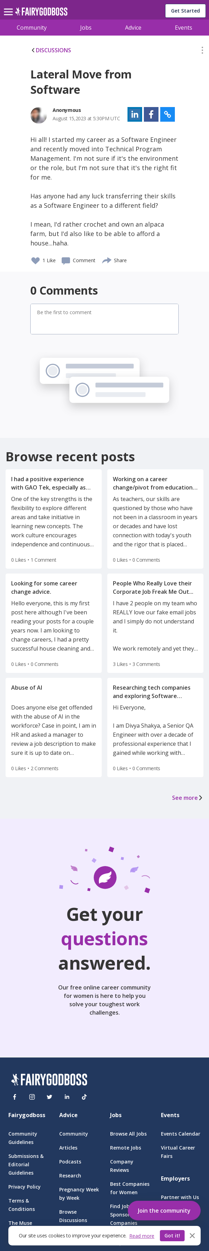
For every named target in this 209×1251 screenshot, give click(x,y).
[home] (41, 13)
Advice (133, 27)
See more (187, 797)
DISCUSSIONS (50, 50)
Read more (141, 1236)
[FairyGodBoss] (49, 1081)
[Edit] (202, 51)
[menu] (9, 6)
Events (183, 27)
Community (32, 27)
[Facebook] (15, 1097)
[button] (202, 51)
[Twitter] (49, 1097)
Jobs (86, 27)
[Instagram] (32, 1097)
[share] (107, 259)
